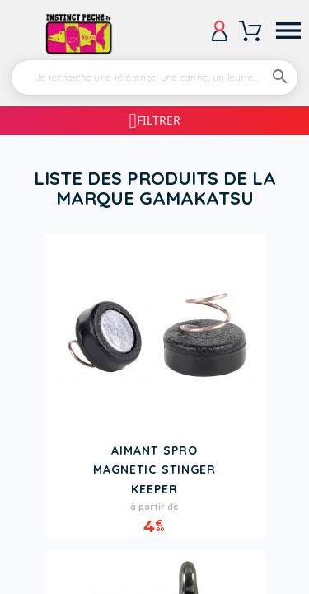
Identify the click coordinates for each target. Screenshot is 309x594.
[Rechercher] (154, 77)
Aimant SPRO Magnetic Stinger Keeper (154, 469)
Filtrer (158, 120)
